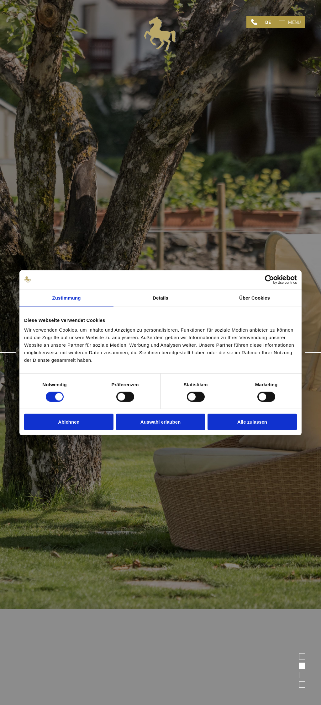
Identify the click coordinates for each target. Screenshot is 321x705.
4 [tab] (302, 684)
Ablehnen (68, 422)
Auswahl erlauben (160, 422)
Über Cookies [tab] (254, 297)
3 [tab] (302, 675)
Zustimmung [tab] (66, 297)
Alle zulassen (252, 422)
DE (268, 22)
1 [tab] (302, 656)
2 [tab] (302, 665)
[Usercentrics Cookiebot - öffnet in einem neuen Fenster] (269, 279)
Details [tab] (160, 297)
